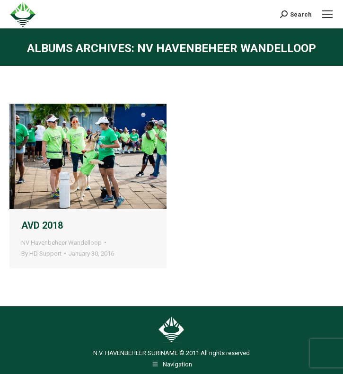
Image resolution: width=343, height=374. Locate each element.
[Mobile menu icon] (327, 14)
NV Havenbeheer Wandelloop (61, 242)
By (41, 253)
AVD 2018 (42, 225)
